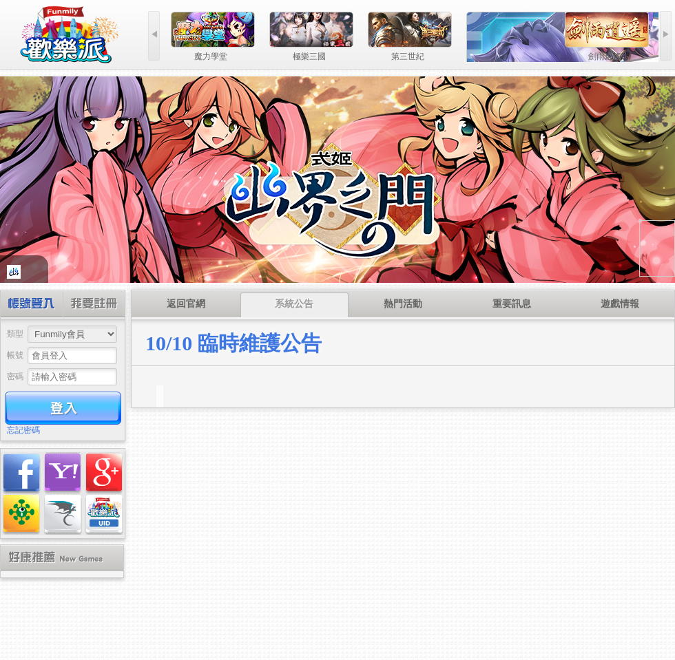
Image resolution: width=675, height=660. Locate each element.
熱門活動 (403, 304)
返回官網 (186, 304)
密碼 (15, 376)
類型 (15, 334)
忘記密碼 (23, 430)
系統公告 (294, 304)
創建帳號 (94, 305)
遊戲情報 (620, 304)
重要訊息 (511, 304)
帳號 (15, 355)
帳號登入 (32, 305)
